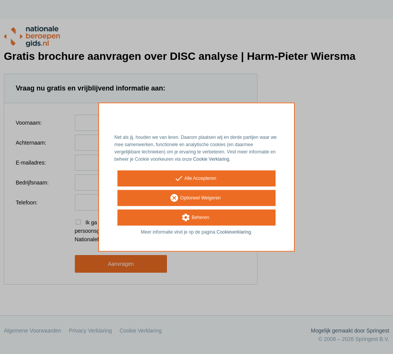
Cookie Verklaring (211, 159)
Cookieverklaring (233, 232)
